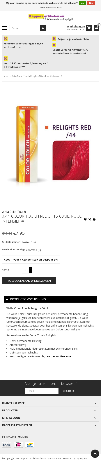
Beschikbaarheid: (11, 249)
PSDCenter (55, 458)
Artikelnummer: (11, 242)
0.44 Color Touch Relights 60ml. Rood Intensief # (37, 76)
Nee (91, 3)
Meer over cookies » (51, 7)
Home (5, 76)
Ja (82, 3)
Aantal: (6, 269)
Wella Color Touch (14, 212)
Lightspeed (82, 458)
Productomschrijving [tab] (26, 299)
